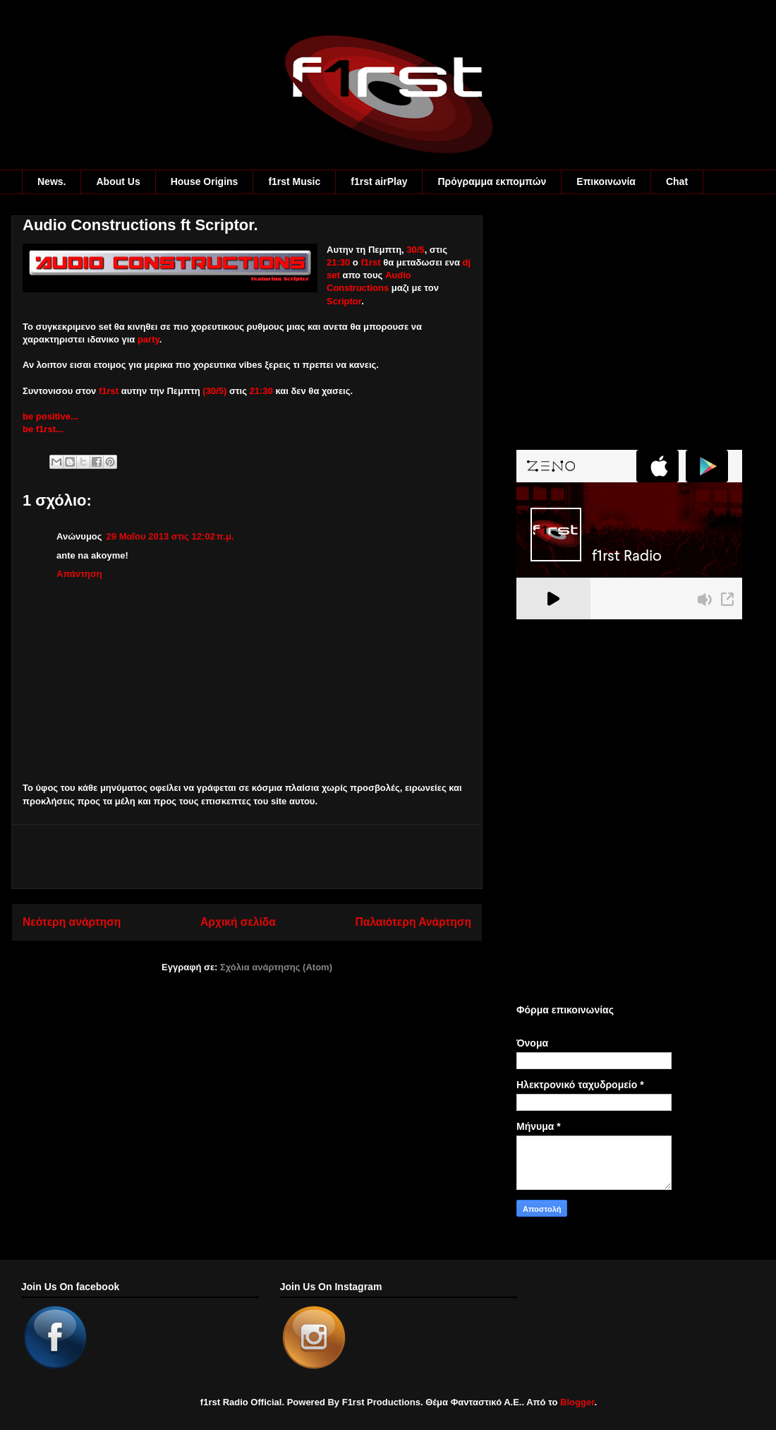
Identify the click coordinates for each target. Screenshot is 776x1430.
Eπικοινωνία (606, 181)
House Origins (204, 181)
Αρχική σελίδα (238, 922)
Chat (677, 181)
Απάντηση (79, 573)
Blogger (577, 1402)
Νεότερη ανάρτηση (72, 922)
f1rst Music (294, 181)
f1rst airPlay (379, 181)
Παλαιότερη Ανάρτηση (413, 922)
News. (51, 181)
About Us (118, 181)
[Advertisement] (246, 856)
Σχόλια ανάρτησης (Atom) (276, 967)
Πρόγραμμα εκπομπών (491, 181)
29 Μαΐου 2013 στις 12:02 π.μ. (170, 536)
